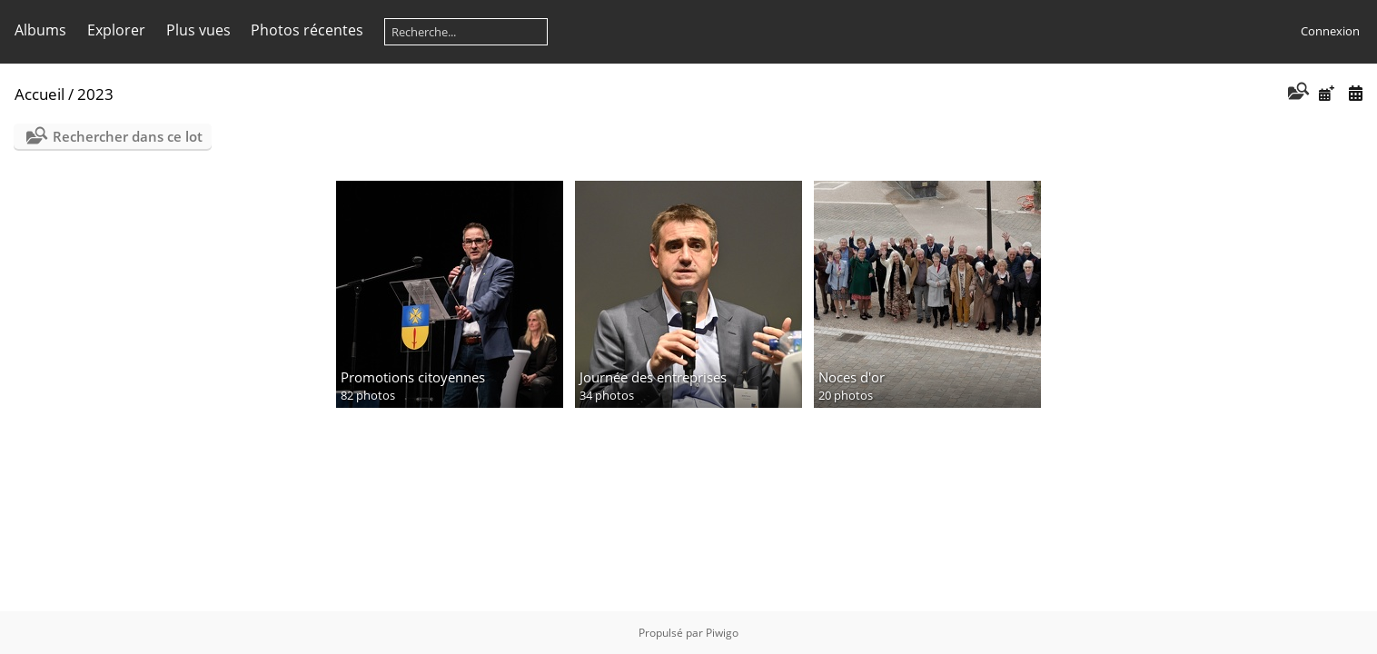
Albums (40, 30)
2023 (95, 94)
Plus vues (198, 30)
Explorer (116, 30)
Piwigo (722, 632)
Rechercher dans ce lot (128, 136)
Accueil (39, 94)
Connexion (1330, 31)
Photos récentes (307, 30)
